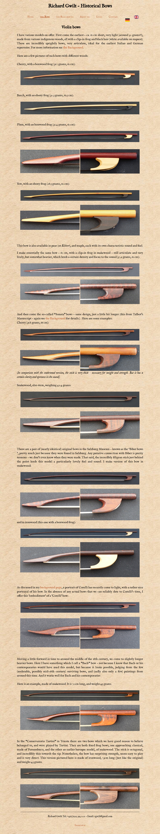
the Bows (45, 16)
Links (99, 16)
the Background (64, 16)
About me (85, 16)
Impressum (80, 825)
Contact (113, 16)
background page (51, 587)
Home (30, 16)
